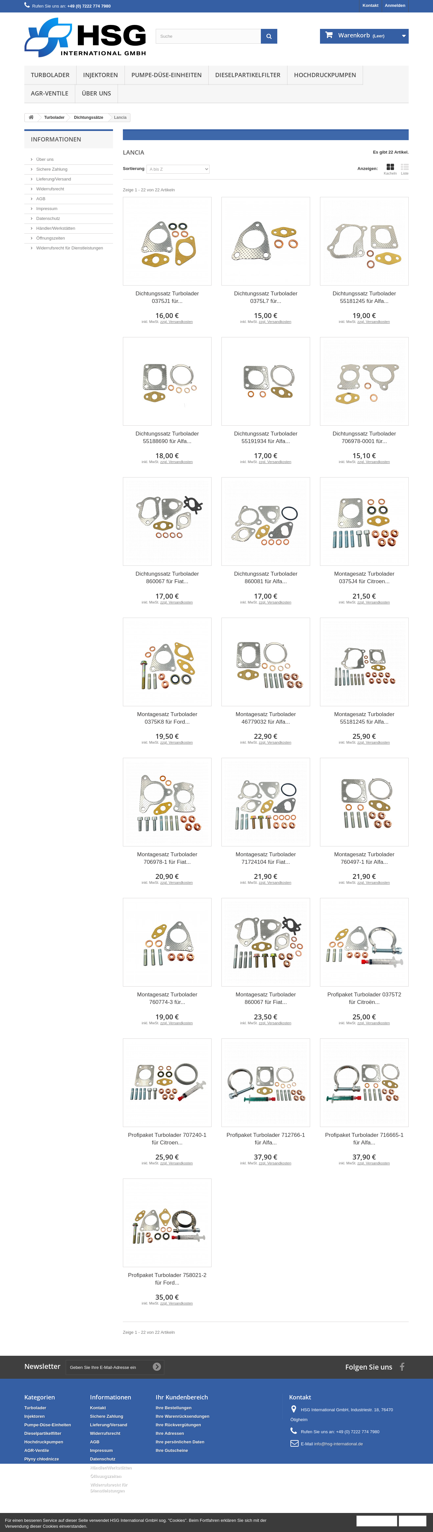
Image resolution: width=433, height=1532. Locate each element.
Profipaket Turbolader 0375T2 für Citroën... (364, 998)
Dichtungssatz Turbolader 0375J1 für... (167, 297)
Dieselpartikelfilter (248, 75)
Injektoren (100, 75)
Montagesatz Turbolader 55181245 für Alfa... (364, 718)
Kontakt (370, 5)
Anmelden (395, 5)
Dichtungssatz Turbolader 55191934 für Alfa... (266, 437)
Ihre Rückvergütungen (178, 1424)
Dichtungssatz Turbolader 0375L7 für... (266, 297)
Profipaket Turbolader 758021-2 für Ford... (167, 1279)
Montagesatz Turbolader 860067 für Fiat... (266, 998)
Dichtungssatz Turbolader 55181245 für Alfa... (364, 297)
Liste (405, 169)
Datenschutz (47, 215)
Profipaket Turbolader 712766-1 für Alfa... (265, 1139)
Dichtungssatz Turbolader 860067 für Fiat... (167, 578)
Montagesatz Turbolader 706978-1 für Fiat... (167, 858)
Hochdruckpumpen (325, 75)
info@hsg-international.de (338, 1443)
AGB (40, 196)
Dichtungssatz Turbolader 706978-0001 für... (364, 437)
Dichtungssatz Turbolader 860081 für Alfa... (266, 578)
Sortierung (134, 168)
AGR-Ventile (49, 93)
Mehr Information (377, 1520)
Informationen (56, 139)
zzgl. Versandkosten (176, 322)
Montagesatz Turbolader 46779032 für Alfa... (266, 718)
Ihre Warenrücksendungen (183, 1416)
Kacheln (390, 169)
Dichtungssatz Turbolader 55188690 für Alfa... (167, 437)
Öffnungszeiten (50, 235)
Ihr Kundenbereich (182, 1397)
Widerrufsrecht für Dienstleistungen (69, 245)
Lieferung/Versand (53, 176)
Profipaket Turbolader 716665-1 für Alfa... (364, 1139)
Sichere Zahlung (51, 166)
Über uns (96, 93)
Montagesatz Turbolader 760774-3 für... (167, 998)
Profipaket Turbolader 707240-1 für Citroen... (167, 1139)
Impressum (46, 205)
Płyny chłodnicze (41, 1459)
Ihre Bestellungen (174, 1407)
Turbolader (50, 75)
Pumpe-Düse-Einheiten (166, 75)
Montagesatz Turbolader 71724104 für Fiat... (266, 858)
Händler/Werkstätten (55, 225)
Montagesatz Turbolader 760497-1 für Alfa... (364, 858)
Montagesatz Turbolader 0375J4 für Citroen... (364, 578)
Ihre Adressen (170, 1433)
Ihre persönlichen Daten (180, 1441)
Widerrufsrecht (49, 186)
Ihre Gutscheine (172, 1450)
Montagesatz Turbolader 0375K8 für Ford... (167, 718)
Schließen (412, 1520)
